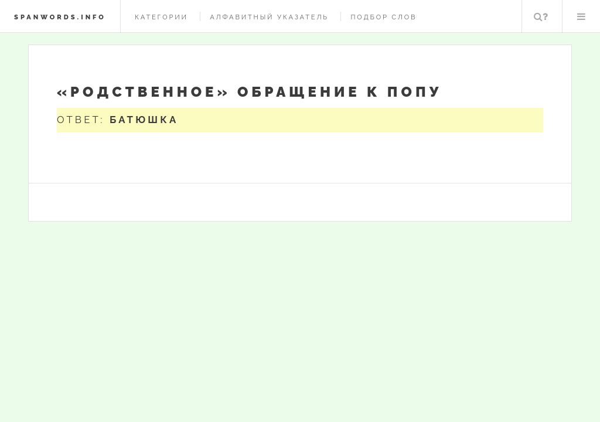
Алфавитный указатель (269, 17)
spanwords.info (60, 17)
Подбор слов (383, 17)
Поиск (541, 16)
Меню (581, 16)
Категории (161, 17)
